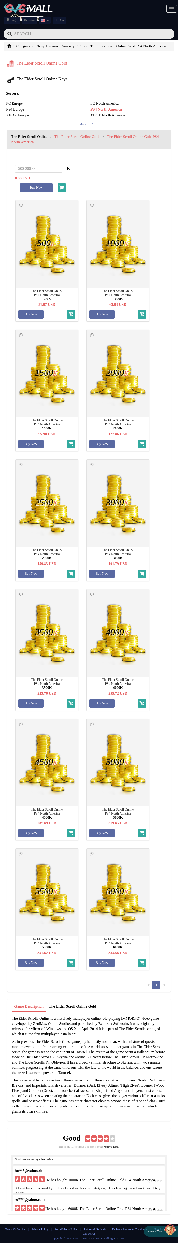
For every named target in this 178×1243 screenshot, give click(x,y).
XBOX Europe (17, 115)
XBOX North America (107, 115)
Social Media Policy (66, 1229)
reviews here (111, 1146)
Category (23, 46)
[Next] (164, 985)
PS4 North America (106, 109)
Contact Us (89, 1233)
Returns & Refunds (95, 1229)
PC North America (104, 103)
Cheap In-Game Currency (55, 46)
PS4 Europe (15, 109)
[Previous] (149, 985)
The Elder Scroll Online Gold (72, 1006)
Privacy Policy (40, 1229)
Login (12, 20)
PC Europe (14, 103)
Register (29, 20)
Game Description (29, 1006)
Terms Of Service (15, 1229)
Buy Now (36, 187)
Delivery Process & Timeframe (129, 1229)
